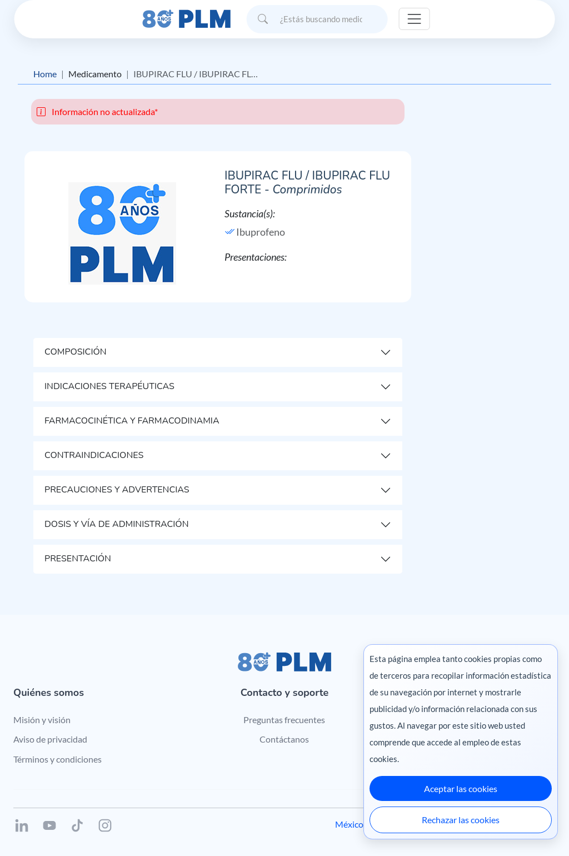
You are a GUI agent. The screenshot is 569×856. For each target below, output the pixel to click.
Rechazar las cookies (461, 819)
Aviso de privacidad (50, 739)
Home (45, 73)
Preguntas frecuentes (284, 719)
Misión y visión (42, 719)
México (349, 824)
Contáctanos (284, 739)
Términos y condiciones (57, 759)
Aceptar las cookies (460, 788)
